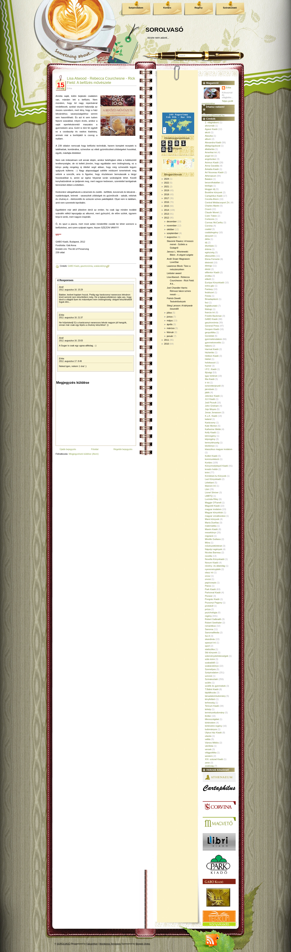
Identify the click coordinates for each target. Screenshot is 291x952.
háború (208, 346)
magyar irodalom (213, 509)
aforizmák (210, 125)
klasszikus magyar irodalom (218, 449)
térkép (208, 709)
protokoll (209, 606)
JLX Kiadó (210, 399)
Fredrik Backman (213, 316)
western (209, 756)
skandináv (210, 639)
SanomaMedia (212, 632)
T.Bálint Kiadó (211, 689)
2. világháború (212, 122)
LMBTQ (209, 496)
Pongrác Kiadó (212, 599)
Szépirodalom (136, 7)
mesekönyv (210, 532)
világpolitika (210, 752)
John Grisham (212, 406)
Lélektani (209, 482)
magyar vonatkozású (215, 516)
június (170, 316)
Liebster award (174, 273)
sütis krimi (210, 659)
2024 (166, 179)
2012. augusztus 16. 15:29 (71, 290)
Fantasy (209, 289)
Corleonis (209, 219)
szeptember (172, 233)
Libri (207, 489)
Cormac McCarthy (214, 222)
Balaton (208, 179)
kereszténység (212, 442)
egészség (209, 252)
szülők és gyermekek (215, 686)
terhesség (210, 702)
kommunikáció (212, 459)
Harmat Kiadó (211, 349)
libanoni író (210, 486)
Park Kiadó (210, 589)
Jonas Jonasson (213, 412)
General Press (212, 326)
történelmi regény (213, 726)
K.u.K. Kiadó (211, 416)
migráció (209, 536)
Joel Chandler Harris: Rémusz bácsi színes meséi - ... (179, 291)
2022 (166, 182)
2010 (166, 344)
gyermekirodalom (213, 339)
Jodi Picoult (210, 402)
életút (207, 269)
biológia (209, 185)
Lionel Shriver (211, 492)
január (170, 336)
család (208, 229)
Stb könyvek (211, 652)
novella (208, 556)
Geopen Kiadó (212, 329)
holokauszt (210, 362)
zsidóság (209, 766)
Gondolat (209, 336)
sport (207, 646)
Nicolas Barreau (213, 552)
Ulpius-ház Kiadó (213, 732)
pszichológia (211, 612)
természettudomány (215, 712)
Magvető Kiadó (212, 506)
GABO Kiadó (73, 266)
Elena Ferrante (212, 259)
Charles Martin (212, 206)
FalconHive (92, 944)
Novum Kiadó (211, 562)
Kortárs (167, 7)
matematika (210, 526)
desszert (209, 236)
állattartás (210, 149)
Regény (199, 7)
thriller (208, 716)
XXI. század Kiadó (214, 759)
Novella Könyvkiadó (215, 559)
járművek (209, 389)
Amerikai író (211, 152)
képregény (210, 439)
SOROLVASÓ (164, 29)
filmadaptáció (211, 299)
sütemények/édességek (216, 656)
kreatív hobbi (211, 469)
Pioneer (209, 596)
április (170, 324)
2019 (166, 190)
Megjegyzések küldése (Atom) (83, 454)
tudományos (211, 729)
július (169, 312)
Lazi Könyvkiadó (213, 479)
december (172, 221)
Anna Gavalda (212, 165)
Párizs (208, 586)
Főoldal (94, 449)
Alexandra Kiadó (213, 142)
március (171, 328)
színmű (208, 676)
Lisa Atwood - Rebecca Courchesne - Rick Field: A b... (180, 280)
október (170, 229)
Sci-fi (207, 636)
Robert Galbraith (213, 619)
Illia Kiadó (210, 379)
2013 (166, 214)
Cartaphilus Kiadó (213, 196)
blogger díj (210, 189)
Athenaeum (210, 176)
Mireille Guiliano (213, 539)
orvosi (208, 579)
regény (208, 616)
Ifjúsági (208, 372)
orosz (207, 576)
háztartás (209, 352)
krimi (207, 472)
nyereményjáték (213, 569)
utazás (208, 736)
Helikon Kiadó (212, 356)
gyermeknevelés (213, 342)
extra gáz (209, 286)
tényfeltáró (210, 699)
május (170, 320)
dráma (208, 249)
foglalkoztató (211, 306)
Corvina (209, 226)
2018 (166, 194)
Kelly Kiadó (210, 432)
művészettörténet (213, 546)
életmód (209, 262)
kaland (208, 419)
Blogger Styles (143, 944)
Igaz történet (211, 376)
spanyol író (210, 642)
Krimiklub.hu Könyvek (215, 476)
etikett (208, 279)
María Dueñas (212, 522)
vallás (208, 739)
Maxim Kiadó (211, 529)
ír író (207, 382)
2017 (166, 198)
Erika (61, 315)
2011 (166, 340)
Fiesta (208, 296)
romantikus (210, 626)
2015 (166, 206)
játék (207, 392)
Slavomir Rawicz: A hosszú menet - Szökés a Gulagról (180, 244)
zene (207, 762)
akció (207, 132)
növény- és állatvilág (215, 566)
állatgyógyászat (212, 145)
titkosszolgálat (212, 719)
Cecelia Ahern (212, 199)
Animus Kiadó (212, 162)
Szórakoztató (230, 7)
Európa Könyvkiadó (214, 282)
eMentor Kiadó (212, 272)
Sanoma (209, 629)
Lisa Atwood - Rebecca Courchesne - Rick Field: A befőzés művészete (101, 80)
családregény (211, 232)
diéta (207, 239)
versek (208, 749)
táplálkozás (210, 692)
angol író (209, 156)
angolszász (210, 159)
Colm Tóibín (211, 216)
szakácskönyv (100, 266)
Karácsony (210, 422)
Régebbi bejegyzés (122, 449)
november (172, 225)
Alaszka (209, 136)
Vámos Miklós (212, 742)
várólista (209, 746)
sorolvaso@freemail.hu (213, 115)
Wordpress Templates (110, 944)
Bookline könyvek (213, 192)
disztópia (209, 246)
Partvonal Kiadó (213, 592)
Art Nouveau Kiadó (214, 172)
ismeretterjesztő (213, 386)
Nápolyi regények (213, 549)
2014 (166, 210)
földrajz (208, 309)
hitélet (208, 359)
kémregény (210, 436)
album (208, 139)
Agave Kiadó (211, 129)
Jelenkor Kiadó (212, 396)
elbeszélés (210, 256)
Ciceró (208, 209)
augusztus (172, 237)
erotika (208, 276)
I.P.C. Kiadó (210, 369)
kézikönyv (210, 446)
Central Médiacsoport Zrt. (217, 202)
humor (208, 366)
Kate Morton (211, 426)
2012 (166, 217)
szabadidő (210, 662)
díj (206, 242)
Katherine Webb (213, 429)
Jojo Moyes (210, 409)
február (170, 332)
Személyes (210, 669)
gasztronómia (86, 266)
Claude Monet (212, 212)
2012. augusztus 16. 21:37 (71, 317)
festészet (209, 292)
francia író (210, 312)
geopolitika (210, 332)
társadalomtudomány (215, 696)
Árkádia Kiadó (212, 169)
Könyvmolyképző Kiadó (216, 466)
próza (208, 609)
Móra (207, 542)
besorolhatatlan (212, 182)
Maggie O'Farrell (213, 502)
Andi (61, 287)
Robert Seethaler (213, 622)
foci (206, 302)
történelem (210, 722)
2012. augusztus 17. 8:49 (70, 361)
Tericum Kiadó (212, 706)
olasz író (209, 572)
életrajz (208, 266)
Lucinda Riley (211, 499)
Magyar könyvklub (214, 512)
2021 (166, 186)
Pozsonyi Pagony (213, 602)
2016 (166, 202)
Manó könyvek (212, 519)
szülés (208, 682)
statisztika (210, 649)
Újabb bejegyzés (68, 449)
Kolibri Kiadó (211, 456)
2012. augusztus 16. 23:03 (71, 340)
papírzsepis (210, 582)
